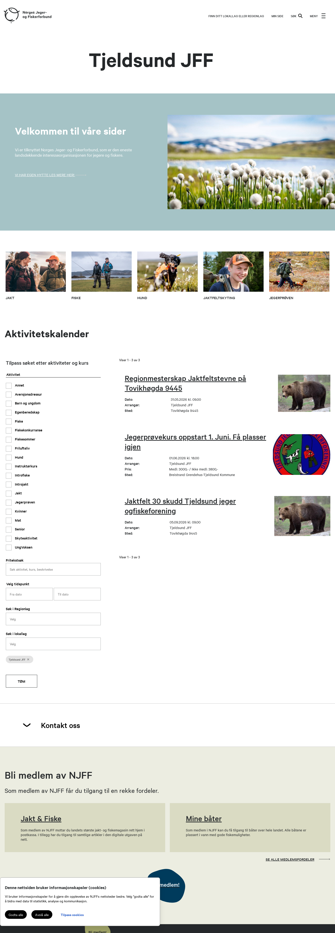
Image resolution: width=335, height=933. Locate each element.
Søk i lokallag (16, 633)
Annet (19, 385)
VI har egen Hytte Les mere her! (52, 174)
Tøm (21, 681)
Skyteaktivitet (25, 538)
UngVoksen (23, 547)
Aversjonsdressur (28, 394)
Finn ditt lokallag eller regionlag (236, 16)
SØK (296, 16)
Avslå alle (42, 914)
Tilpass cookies (72, 914)
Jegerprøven (24, 502)
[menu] (317, 16)
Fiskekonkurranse (28, 429)
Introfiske (22, 475)
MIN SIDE (277, 16)
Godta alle (16, 914)
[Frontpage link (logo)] (11, 16)
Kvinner (20, 511)
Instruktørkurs (25, 465)
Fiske (18, 421)
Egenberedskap (27, 412)
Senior (19, 528)
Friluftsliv (22, 448)
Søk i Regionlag (18, 608)
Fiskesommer (24, 439)
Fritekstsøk (14, 560)
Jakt (18, 492)
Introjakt (21, 484)
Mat (17, 520)
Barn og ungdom (27, 402)
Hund (18, 457)
